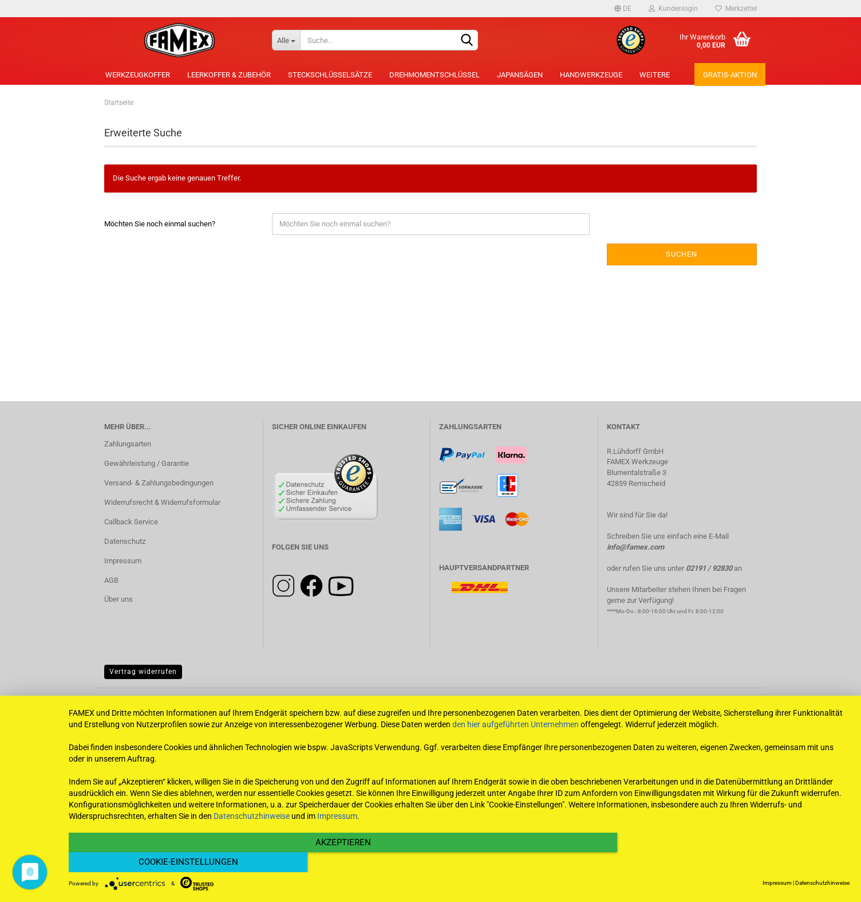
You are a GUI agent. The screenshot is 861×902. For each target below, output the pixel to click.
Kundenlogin (673, 9)
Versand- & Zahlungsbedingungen (159, 483)
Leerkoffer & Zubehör (229, 74)
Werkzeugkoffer (137, 74)
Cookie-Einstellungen (732, 862)
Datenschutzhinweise (252, 836)
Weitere (654, 74)
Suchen (681, 254)
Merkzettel (736, 9)
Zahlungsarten (127, 444)
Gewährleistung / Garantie (146, 463)
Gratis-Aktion (730, 74)
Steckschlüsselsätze (330, 74)
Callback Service (131, 521)
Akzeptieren (342, 862)
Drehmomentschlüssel (434, 74)
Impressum (122, 560)
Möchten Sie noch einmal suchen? (159, 223)
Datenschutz (124, 541)
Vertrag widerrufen (143, 672)
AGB (111, 580)
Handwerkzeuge (591, 74)
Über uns (118, 599)
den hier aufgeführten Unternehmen (515, 744)
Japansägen (520, 74)
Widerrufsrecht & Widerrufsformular (162, 502)
